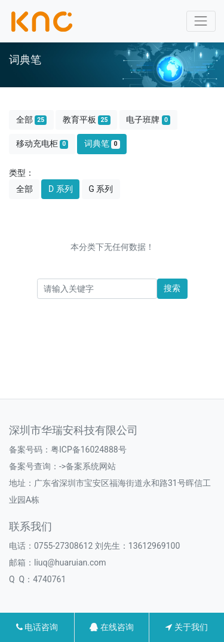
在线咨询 (111, 627)
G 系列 (100, 189)
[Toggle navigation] (201, 21)
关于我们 (186, 627)
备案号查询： (34, 466)
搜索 (172, 288)
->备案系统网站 (87, 466)
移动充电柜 (42, 144)
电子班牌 (148, 120)
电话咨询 (37, 627)
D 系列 (60, 189)
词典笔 (102, 144)
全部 (31, 120)
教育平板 (87, 120)
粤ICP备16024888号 (89, 449)
